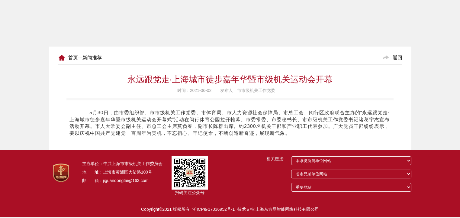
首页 (73, 57)
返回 (397, 57)
